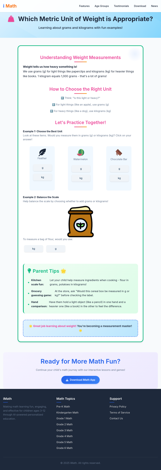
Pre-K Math (63, 406)
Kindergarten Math (67, 412)
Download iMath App (80, 379)
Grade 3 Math (64, 430)
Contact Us (116, 418)
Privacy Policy (118, 406)
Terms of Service (120, 412)
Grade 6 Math (64, 448)
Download (140, 6)
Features (84, 6)
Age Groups (102, 6)
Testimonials (121, 6)
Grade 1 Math (64, 418)
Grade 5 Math (64, 442)
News (154, 6)
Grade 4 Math (64, 436)
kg (42, 177)
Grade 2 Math (64, 424)
